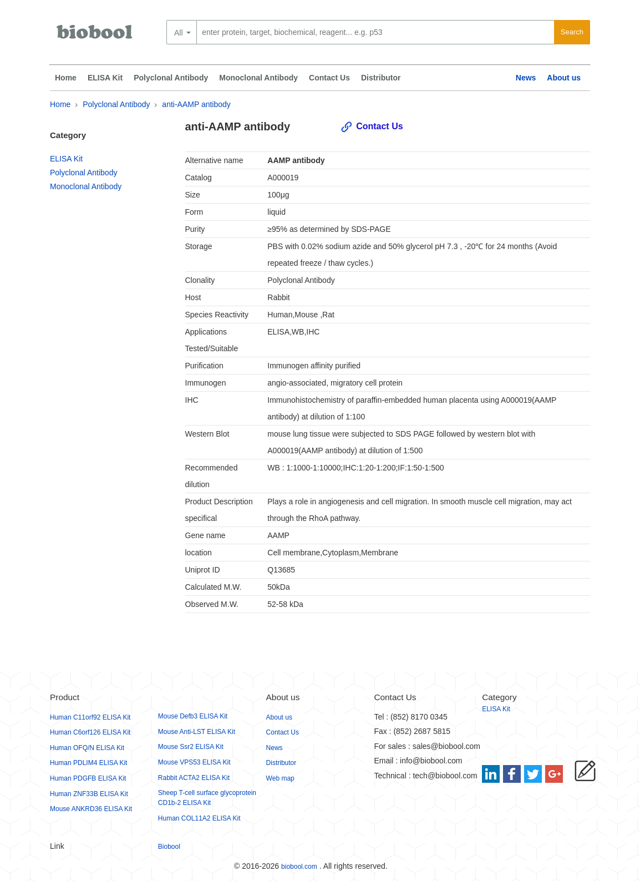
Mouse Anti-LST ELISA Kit (196, 732)
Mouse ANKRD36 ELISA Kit (91, 809)
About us (564, 77)
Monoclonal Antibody (258, 77)
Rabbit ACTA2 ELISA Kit (194, 778)
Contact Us (329, 77)
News (526, 77)
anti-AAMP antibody (196, 104)
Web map (280, 778)
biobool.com (299, 866)
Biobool (169, 846)
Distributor (381, 77)
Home (66, 77)
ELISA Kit (105, 77)
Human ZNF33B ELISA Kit (89, 794)
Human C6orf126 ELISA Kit (90, 732)
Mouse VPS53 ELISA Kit (194, 762)
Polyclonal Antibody (171, 77)
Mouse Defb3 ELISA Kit (192, 716)
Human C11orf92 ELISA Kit (90, 717)
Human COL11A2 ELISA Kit (199, 818)
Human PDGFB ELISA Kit (88, 778)
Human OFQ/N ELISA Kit (87, 748)
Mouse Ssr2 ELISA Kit (191, 747)
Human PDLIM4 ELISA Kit (88, 763)
